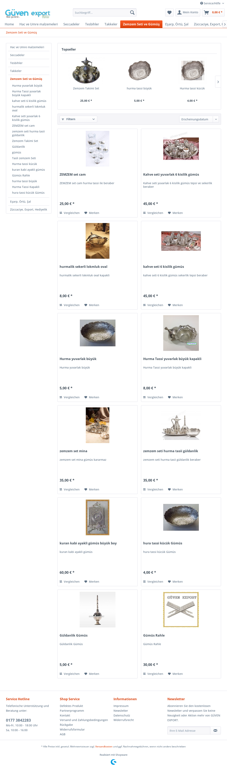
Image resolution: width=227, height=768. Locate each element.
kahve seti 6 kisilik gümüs (29, 101)
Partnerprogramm (72, 710)
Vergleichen (70, 213)
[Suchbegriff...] (104, 12)
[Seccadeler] (71, 24)
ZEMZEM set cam (23, 125)
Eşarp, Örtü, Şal (20, 201)
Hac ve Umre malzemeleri (27, 47)
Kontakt (65, 715)
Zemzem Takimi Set (25, 141)
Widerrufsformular (72, 729)
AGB (62, 734)
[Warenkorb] (213, 12)
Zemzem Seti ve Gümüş (26, 79)
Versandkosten (104, 746)
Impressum (121, 706)
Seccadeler (17, 55)
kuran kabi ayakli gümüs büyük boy (88, 543)
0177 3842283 (18, 720)
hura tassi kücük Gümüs (28, 192)
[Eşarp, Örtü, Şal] (176, 24)
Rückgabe (66, 725)
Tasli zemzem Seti (24, 158)
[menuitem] (104, 12)
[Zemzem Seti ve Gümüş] (141, 24)
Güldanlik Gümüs (74, 635)
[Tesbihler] (92, 24)
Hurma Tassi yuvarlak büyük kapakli (26, 93)
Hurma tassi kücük (24, 164)
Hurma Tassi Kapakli (25, 187)
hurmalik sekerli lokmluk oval (28, 108)
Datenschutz (122, 715)
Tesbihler (16, 63)
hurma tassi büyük (24, 181)
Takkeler (16, 71)
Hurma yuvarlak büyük (27, 85)
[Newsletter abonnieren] (215, 730)
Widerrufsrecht (124, 720)
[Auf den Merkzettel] (91, 213)
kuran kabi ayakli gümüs (28, 169)
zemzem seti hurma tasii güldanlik (28, 133)
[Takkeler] (111, 24)
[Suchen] (132, 12)
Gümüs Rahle (21, 175)
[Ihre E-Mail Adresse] (188, 730)
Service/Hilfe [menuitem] (210, 3)
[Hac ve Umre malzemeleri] (39, 24)
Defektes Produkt (71, 706)
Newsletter (121, 710)
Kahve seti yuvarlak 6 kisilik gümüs (26, 118)
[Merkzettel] (169, 12)
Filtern (68, 119)
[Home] (9, 24)
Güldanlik (18, 146)
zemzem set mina (73, 451)
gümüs (16, 152)
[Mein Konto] (187, 12)
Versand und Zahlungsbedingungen (84, 720)
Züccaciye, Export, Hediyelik (28, 209)
